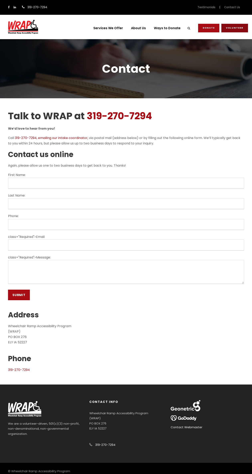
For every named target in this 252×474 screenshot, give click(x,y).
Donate (209, 27)
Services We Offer (108, 28)
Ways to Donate (167, 28)
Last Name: (16, 195)
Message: (43, 257)
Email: (40, 237)
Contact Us (232, 7)
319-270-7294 (119, 116)
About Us (138, 28)
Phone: (13, 216)
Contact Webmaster (186, 427)
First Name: (17, 175)
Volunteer (234, 27)
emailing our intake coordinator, (63, 138)
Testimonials (206, 7)
